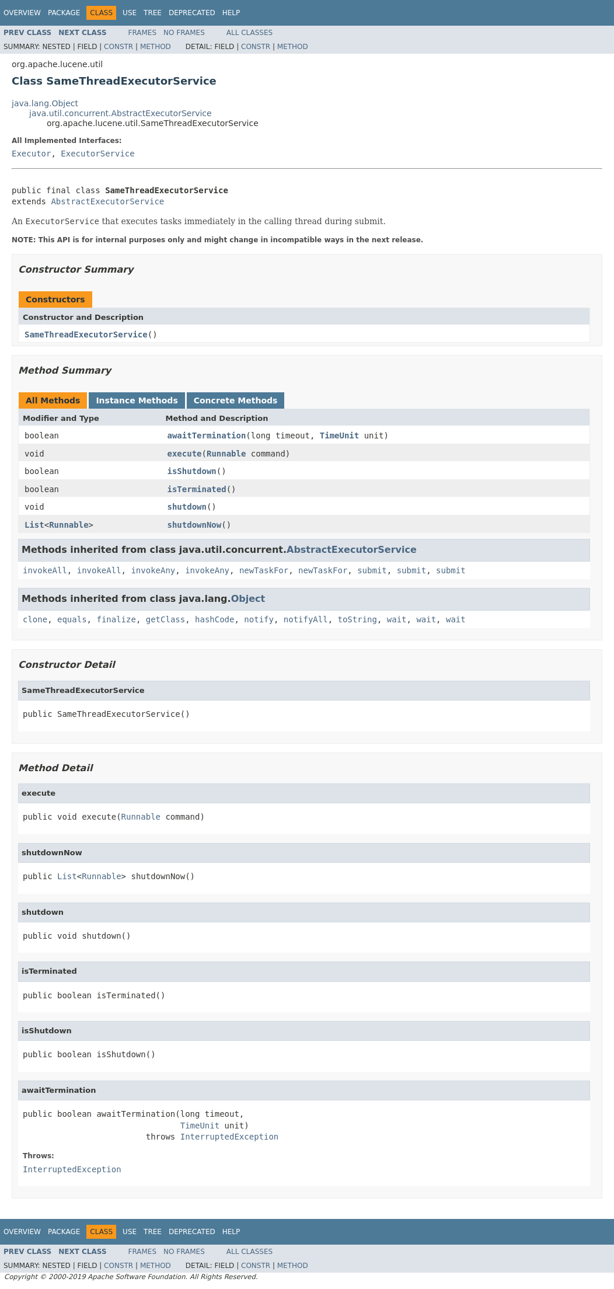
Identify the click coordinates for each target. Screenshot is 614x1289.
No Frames (184, 33)
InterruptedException (229, 1136)
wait (397, 619)
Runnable (226, 453)
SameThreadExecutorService (86, 334)
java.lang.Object (45, 103)
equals (72, 619)
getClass (165, 619)
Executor (31, 153)
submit (372, 570)
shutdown (187, 506)
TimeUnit (339, 435)
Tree (153, 13)
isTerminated (197, 489)
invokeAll (45, 570)
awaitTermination (207, 435)
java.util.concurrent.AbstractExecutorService (120, 113)
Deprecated (192, 13)
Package (64, 13)
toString (357, 619)
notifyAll (306, 619)
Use (130, 13)
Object (248, 598)
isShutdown (192, 471)
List (34, 524)
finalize (115, 619)
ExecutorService (97, 153)
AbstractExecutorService (107, 201)
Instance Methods (136, 400)
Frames (142, 33)
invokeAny (153, 570)
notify (259, 619)
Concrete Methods (236, 400)
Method (155, 47)
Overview (22, 13)
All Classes (249, 33)
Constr (118, 47)
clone (35, 619)
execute (185, 453)
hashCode (214, 619)
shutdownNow (195, 524)
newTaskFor (263, 570)
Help (231, 13)
